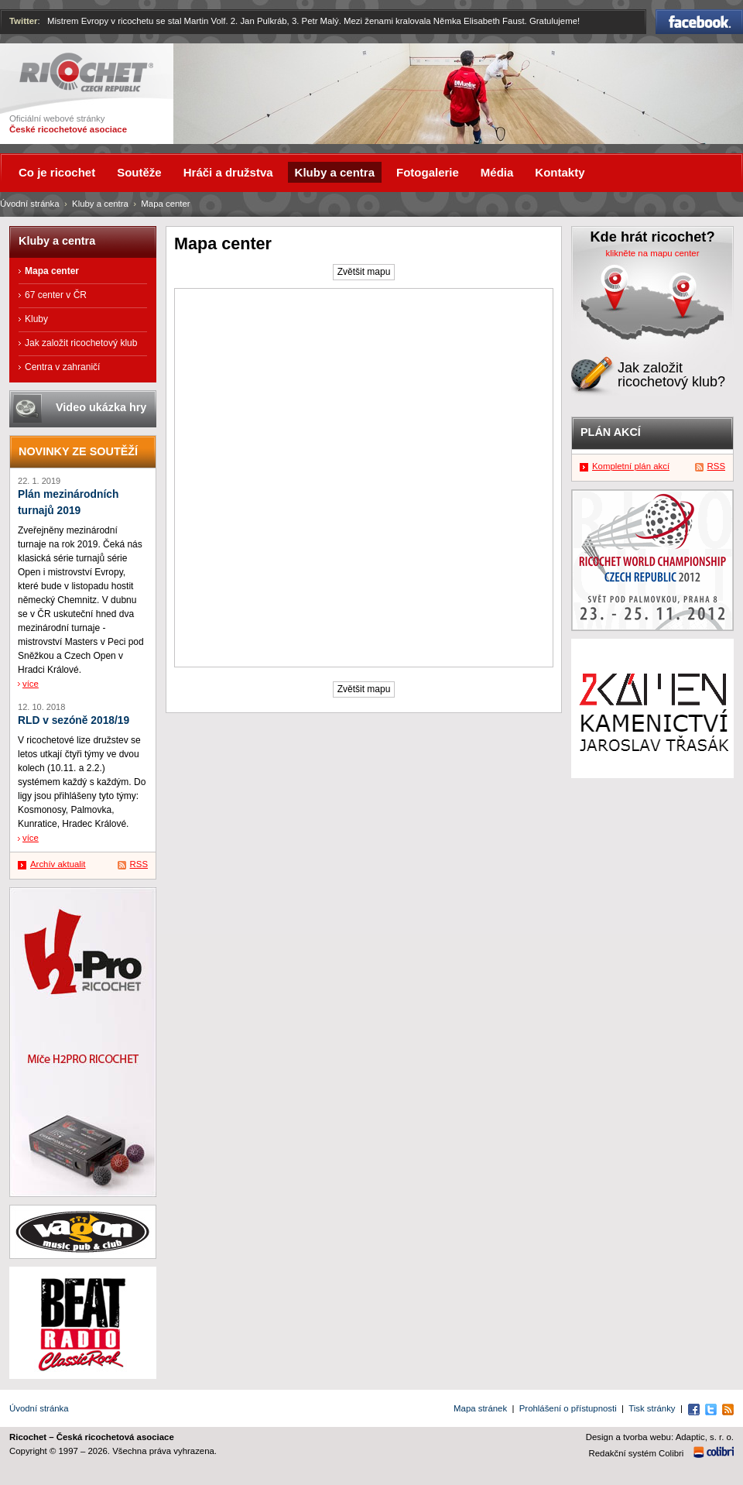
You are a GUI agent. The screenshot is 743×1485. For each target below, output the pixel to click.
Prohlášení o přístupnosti (568, 1408)
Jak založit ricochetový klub (81, 343)
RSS (139, 864)
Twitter (23, 21)
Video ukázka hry (101, 407)
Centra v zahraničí (62, 367)
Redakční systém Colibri (636, 1453)
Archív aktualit (58, 864)
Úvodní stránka (30, 203)
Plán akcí (610, 432)
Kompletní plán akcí (630, 466)
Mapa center (52, 271)
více (30, 683)
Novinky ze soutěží (78, 451)
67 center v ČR (56, 295)
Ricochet (86, 72)
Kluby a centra (100, 203)
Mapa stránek (480, 1408)
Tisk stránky (651, 1408)
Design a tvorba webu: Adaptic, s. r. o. (660, 1437)
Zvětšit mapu (364, 271)
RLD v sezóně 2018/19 (73, 720)
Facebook (699, 21)
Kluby (36, 319)
